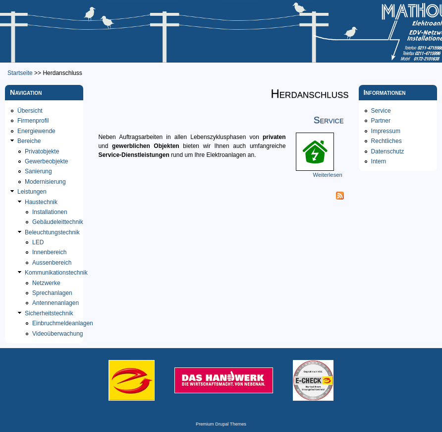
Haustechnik (41, 202)
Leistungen (32, 191)
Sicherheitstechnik (49, 313)
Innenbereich (49, 252)
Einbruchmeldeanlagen (62, 323)
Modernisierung (45, 181)
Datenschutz (387, 151)
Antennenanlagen (55, 302)
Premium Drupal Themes (221, 424)
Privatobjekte (42, 151)
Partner (380, 120)
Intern (379, 161)
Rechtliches (386, 141)
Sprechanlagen (52, 292)
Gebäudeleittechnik (57, 221)
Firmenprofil (33, 120)
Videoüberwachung (57, 333)
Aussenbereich (51, 262)
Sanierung (38, 171)
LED (38, 242)
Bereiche (29, 141)
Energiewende (36, 131)
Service (329, 120)
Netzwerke (46, 283)
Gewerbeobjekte (46, 161)
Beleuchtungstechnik (52, 232)
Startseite (20, 73)
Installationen (49, 212)
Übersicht (30, 110)
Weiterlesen (327, 175)
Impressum (385, 131)
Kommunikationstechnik (56, 272)
